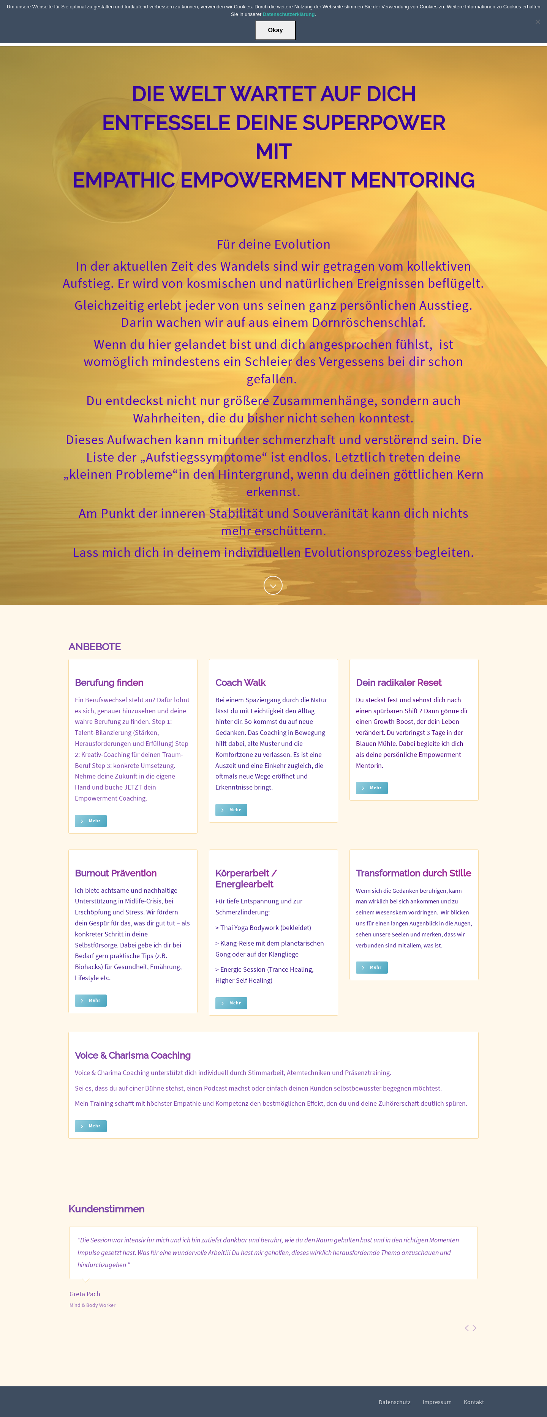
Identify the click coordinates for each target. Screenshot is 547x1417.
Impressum (437, 1402)
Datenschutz (395, 1402)
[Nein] (537, 21)
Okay (275, 30)
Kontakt (474, 1402)
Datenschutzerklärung (289, 14)
